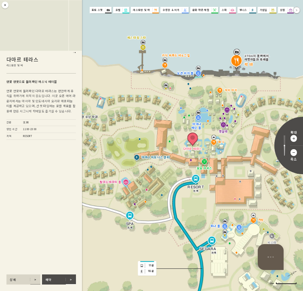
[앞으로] (296, 10)
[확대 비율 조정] (284, 145)
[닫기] (5, 5)
